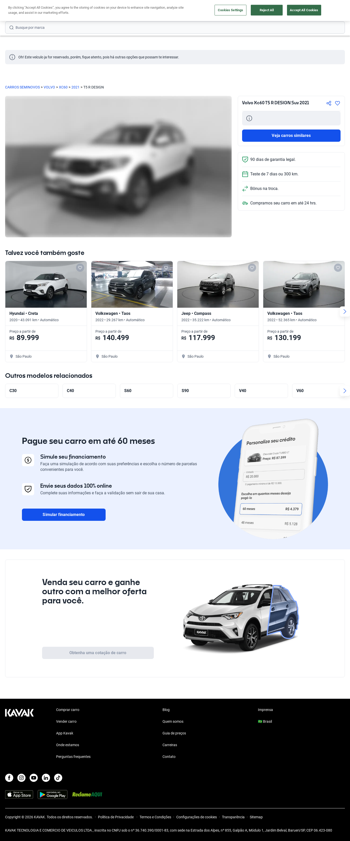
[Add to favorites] (80, 268)
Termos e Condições (155, 817)
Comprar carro (122, 10)
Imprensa (265, 710)
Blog (166, 710)
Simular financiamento (64, 514)
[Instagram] (21, 778)
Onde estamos (67, 745)
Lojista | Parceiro (189, 10)
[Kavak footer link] (19, 733)
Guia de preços (174, 733)
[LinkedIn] (46, 778)
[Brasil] (291, 11)
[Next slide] (345, 311)
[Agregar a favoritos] (337, 103)
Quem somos (172, 721)
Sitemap (256, 817)
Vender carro (154, 10)
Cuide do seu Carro (229, 10)
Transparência (233, 817)
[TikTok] (58, 778)
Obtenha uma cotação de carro (97, 652)
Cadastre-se (330, 11)
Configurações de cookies (196, 817)
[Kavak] (19, 10)
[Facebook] (9, 778)
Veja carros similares (291, 135)
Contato (169, 757)
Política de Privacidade (116, 817)
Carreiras (169, 745)
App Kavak (64, 733)
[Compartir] (329, 103)
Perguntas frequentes (73, 757)
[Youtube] (34, 778)
